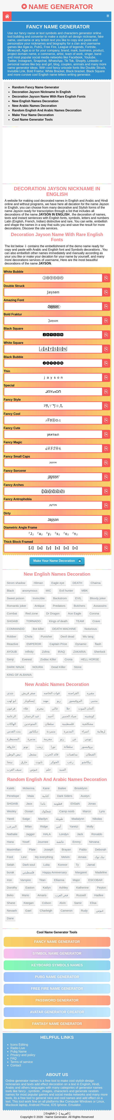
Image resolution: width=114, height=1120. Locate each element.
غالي (55, 708)
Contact (15, 1065)
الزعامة (11, 716)
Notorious (90, 628)
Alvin (62, 902)
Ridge (44, 826)
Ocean (29, 811)
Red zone (31, 613)
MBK (85, 590)
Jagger (30, 834)
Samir (78, 902)
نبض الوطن (14, 754)
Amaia (82, 857)
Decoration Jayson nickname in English (41, 92)
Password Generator (57, 1000)
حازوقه (11, 746)
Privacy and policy (22, 1055)
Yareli (10, 818)
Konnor (62, 864)
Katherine (82, 887)
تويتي (88, 739)
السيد (62, 769)
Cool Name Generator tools (32, 119)
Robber (11, 636)
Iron (9, 880)
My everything (44, 857)
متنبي (94, 700)
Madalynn (78, 818)
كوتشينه (89, 716)
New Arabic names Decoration (34, 105)
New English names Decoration (35, 101)
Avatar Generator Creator (57, 1012)
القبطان (90, 754)
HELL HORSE (90, 659)
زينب (40, 746)
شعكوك (46, 811)
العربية (65, 1113)
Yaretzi (73, 826)
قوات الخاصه (52, 693)
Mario (25, 895)
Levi (24, 857)
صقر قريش (28, 693)
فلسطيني (28, 872)
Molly (90, 826)
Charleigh (46, 910)
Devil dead (67, 636)
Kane (46, 788)
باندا (43, 803)
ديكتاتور (33, 731)
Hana (10, 841)
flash (98, 644)
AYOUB (12, 651)
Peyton (101, 887)
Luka (46, 864)
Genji (10, 659)
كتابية (45, 796)
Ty (77, 864)
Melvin (65, 857)
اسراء (85, 731)
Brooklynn (80, 788)
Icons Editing (19, 1044)
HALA (47, 834)
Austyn (85, 796)
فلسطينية (68, 723)
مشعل (32, 754)
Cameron (67, 910)
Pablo (83, 849)
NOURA (37, 667)
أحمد (50, 716)
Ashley (63, 887)
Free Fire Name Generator (57, 989)
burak (10, 872)
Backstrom (60, 598)
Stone (77, 667)
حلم (48, 769)
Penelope (13, 796)
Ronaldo (96, 834)
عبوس (34, 769)
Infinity (29, 651)
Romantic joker (16, 605)
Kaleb (10, 788)
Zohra (46, 651)
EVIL (78, 598)
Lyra (102, 811)
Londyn (63, 834)
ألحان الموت (86, 708)
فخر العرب (61, 895)
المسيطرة (13, 739)
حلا (68, 708)
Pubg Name (18, 1051)
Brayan (66, 849)
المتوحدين (30, 723)
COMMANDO (15, 628)
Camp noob (66, 811)
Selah (10, 864)
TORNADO (33, 621)
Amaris (41, 895)
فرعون (11, 708)
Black (10, 590)
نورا (53, 746)
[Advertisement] (57, 155)
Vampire (25, 880)
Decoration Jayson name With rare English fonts (48, 96)
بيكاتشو (86, 762)
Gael (28, 910)
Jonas (92, 803)
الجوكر (55, 762)
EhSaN (75, 803)
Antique (39, 605)
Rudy (84, 910)
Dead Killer (58, 667)
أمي (58, 826)
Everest (27, 659)
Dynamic (81, 644)
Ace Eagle (74, 613)
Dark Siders (64, 796)
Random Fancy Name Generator (35, 87)
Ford (10, 857)
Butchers (79, 605)
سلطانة (68, 746)
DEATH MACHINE (64, 628)
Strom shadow (16, 582)
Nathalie (12, 834)
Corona (94, 613)
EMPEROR (34, 644)
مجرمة (48, 739)
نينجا (10, 762)
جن (74, 739)
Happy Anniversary (54, 872)
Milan (28, 826)
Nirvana (94, 841)
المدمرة (68, 731)
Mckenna (29, 788)
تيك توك (99, 857)
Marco (87, 811)
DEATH (77, 582)
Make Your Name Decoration (33, 115)
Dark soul (29, 864)
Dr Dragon (52, 613)
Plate (32, 849)
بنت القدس (14, 731)
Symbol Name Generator (57, 953)
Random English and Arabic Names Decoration (47, 110)
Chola (28, 636)
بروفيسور (87, 746)
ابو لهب (11, 700)
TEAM (80, 621)
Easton (30, 887)
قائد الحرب (51, 754)
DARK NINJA (15, 667)
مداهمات (72, 754)
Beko (10, 895)
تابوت (39, 762)
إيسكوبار (29, 700)
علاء (26, 708)
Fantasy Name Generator (57, 1024)
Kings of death (58, 621)
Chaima (96, 582)
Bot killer (38, 628)
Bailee (62, 788)
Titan (42, 880)
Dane (10, 918)
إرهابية (101, 731)
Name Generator (61, 6)
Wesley (11, 811)
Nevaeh (12, 910)
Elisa (93, 902)
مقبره (90, 693)
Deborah (100, 849)
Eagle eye (57, 582)
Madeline (101, 872)
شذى (10, 693)
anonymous (29, 590)
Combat (12, 613)
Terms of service (21, 1062)
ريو (59, 700)
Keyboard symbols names (57, 965)
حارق (24, 762)
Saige (26, 818)
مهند (45, 700)
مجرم (40, 708)
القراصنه (73, 693)
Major (76, 880)
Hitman (38, 582)
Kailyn (47, 887)
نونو (26, 746)
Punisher (46, 636)
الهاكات (11, 723)
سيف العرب (14, 769)
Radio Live (17, 1048)
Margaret (81, 872)
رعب (70, 762)
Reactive (12, 644)
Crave (96, 621)
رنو (62, 739)
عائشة (60, 841)
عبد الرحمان (31, 716)
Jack (80, 834)
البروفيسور (75, 700)
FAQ (13, 1058)
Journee (43, 841)
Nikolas (97, 818)
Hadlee (98, 895)
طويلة (59, 818)
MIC (48, 590)
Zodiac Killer (48, 659)
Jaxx (29, 803)
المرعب (12, 826)
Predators (59, 605)
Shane (11, 902)
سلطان (49, 723)
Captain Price (58, 644)
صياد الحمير (69, 716)
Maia (31, 796)
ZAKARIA (79, 651)
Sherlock (99, 651)
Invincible (39, 598)
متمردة (51, 731)
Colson (46, 902)
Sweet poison (15, 598)
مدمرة (31, 739)
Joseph (48, 849)
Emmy (77, 841)
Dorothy (12, 887)
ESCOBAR (95, 880)
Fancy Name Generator (57, 942)
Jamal (91, 864)
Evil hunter (66, 590)
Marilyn (42, 818)
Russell (81, 895)
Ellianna (59, 880)
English (50, 1113)
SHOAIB (12, 621)
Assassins (100, 605)
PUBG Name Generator (57, 977)
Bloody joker (98, 598)
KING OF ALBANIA (19, 674)
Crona (69, 659)
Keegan (29, 902)
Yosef (25, 841)
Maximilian (14, 849)
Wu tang (88, 636)
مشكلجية (87, 723)
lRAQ (61, 651)
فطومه (58, 803)
